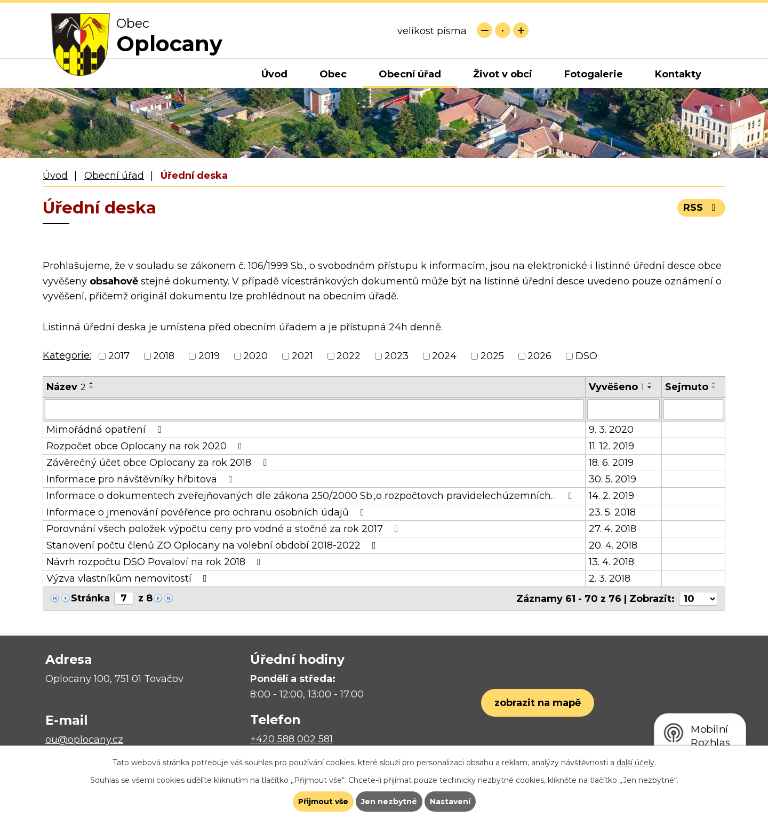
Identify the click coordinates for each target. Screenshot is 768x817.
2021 (302, 356)
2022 (349, 356)
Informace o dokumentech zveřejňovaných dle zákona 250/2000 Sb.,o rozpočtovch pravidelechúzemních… (311, 496)
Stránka (90, 598)
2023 (397, 356)
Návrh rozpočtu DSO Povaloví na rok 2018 (155, 562)
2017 (119, 356)
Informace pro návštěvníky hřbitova (141, 479)
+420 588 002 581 (291, 739)
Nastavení (450, 801)
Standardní (502, 30)
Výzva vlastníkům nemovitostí (128, 578)
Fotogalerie (593, 74)
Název (66, 387)
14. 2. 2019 (611, 496)
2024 (444, 356)
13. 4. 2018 (611, 562)
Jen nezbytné (389, 801)
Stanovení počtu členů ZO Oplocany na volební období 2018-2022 (213, 545)
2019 (209, 356)
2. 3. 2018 (609, 578)
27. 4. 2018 (612, 529)
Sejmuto (686, 387)
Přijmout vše (323, 801)
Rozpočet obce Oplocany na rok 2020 (146, 446)
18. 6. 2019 (611, 463)
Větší (521, 30)
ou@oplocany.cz (84, 739)
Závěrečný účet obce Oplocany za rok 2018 (158, 463)
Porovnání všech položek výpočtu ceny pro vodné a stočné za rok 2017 (224, 529)
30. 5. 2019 (612, 479)
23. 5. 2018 (612, 512)
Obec (333, 74)
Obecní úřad (410, 74)
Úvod (274, 74)
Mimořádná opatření (105, 429)
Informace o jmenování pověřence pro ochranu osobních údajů (207, 512)
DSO (586, 356)
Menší (484, 30)
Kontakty (678, 74)
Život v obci (502, 74)
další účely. (636, 762)
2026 (539, 356)
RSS (701, 207)
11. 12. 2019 (611, 446)
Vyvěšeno (616, 387)
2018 (163, 356)
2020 (255, 356)
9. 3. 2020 (611, 429)
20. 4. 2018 (613, 545)
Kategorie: (67, 355)
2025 (492, 356)
